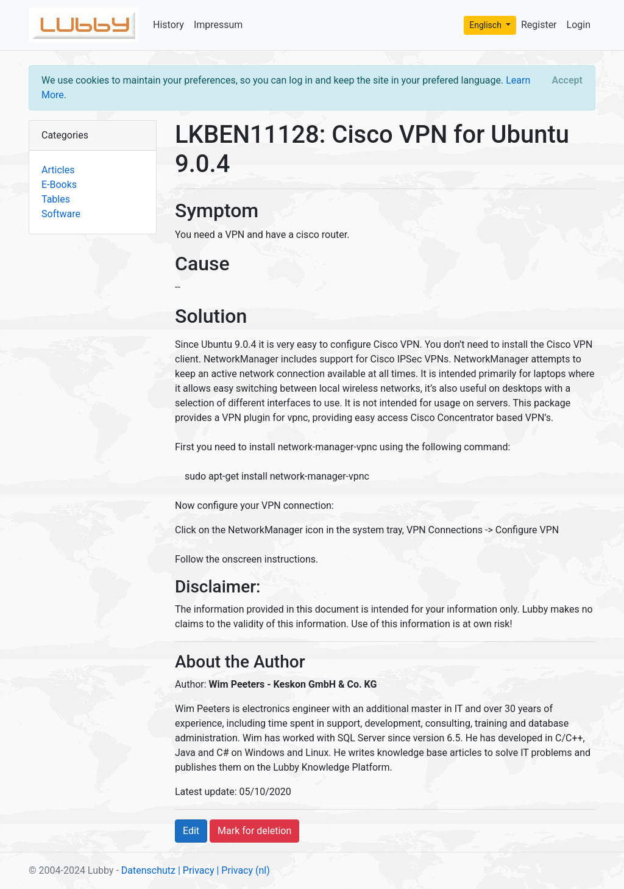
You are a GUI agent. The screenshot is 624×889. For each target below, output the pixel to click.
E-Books (59, 184)
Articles (57, 170)
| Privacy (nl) (242, 870)
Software (60, 214)
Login (578, 25)
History (168, 25)
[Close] (567, 80)
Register (539, 25)
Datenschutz (148, 870)
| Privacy (196, 870)
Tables (55, 199)
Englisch (486, 25)
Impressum (218, 25)
